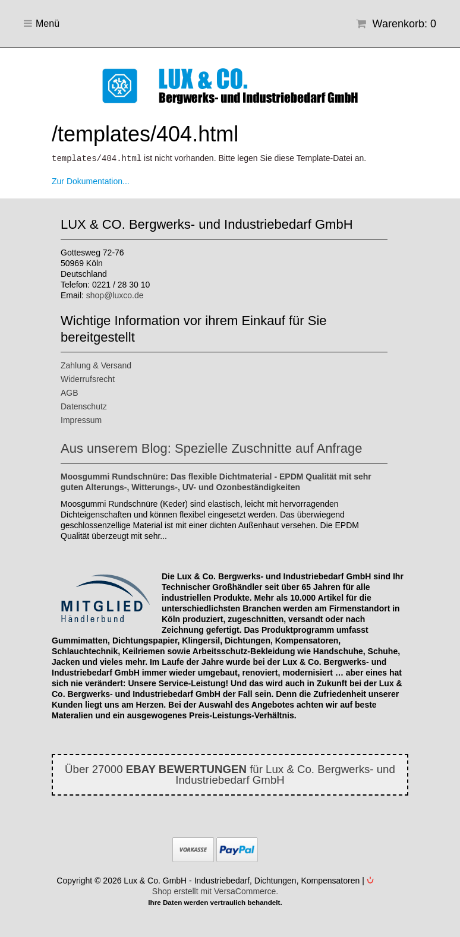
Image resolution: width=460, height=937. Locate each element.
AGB (69, 392)
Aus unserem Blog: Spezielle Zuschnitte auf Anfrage (212, 447)
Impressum (81, 419)
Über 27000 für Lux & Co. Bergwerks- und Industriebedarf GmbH (230, 773)
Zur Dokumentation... (91, 180)
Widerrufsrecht (88, 378)
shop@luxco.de (115, 294)
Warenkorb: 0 (396, 24)
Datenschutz (84, 406)
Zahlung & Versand (96, 365)
